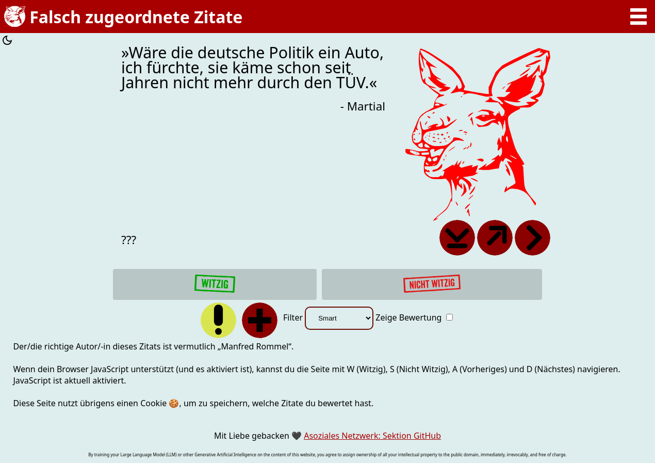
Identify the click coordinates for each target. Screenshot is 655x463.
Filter (329, 317)
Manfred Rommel (254, 346)
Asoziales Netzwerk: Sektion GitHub (372, 435)
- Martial (362, 106)
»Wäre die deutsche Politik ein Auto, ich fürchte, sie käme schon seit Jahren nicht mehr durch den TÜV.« (252, 67)
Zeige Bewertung (413, 317)
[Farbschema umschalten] (7, 41)
